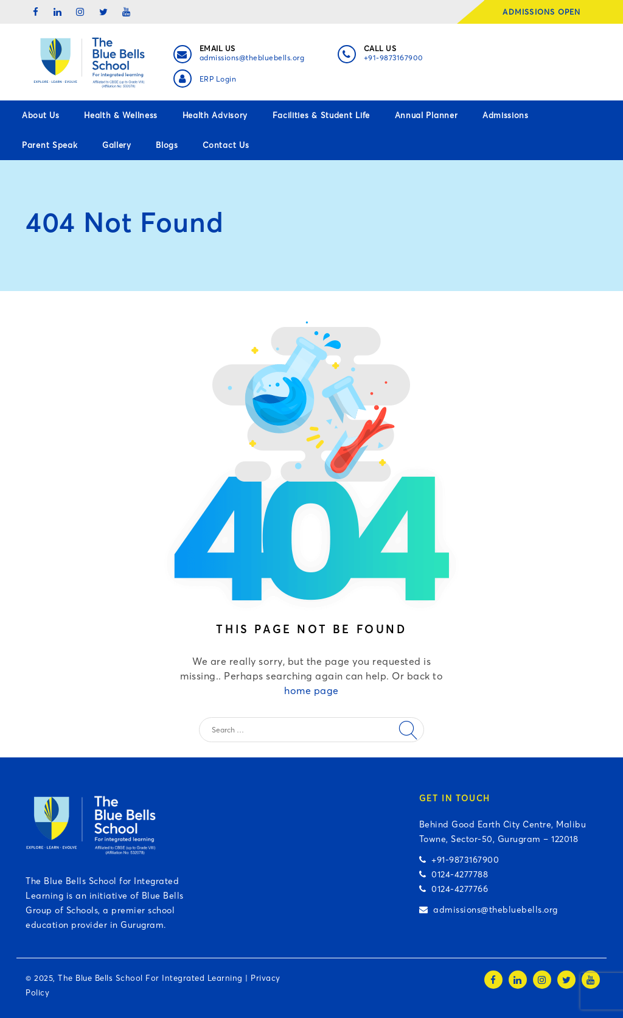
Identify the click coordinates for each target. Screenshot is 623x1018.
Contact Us (226, 145)
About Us (41, 115)
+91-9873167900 (393, 57)
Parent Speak (49, 145)
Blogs (167, 145)
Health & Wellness (121, 115)
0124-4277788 (454, 874)
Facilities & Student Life (322, 115)
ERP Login (218, 78)
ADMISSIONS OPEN (545, 11)
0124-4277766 (454, 888)
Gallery (116, 145)
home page (311, 690)
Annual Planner (426, 115)
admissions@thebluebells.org (252, 57)
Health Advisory (215, 115)
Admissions (505, 115)
